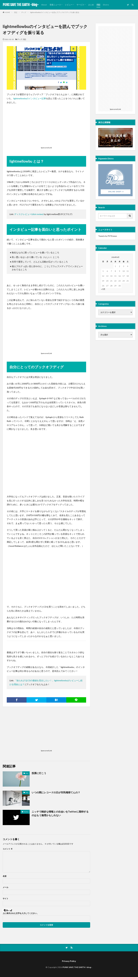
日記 (98, 5)
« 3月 (103, 289)
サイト (5, 898)
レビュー (69, 5)
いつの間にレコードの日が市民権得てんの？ (56, 792)
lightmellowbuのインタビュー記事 (29, 98)
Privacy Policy (69, 961)
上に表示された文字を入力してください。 (21, 913)
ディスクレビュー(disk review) (29, 214)
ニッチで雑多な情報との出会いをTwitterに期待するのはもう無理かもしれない (60, 813)
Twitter (26, 812)
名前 (4, 876)
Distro (106, 5)
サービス (80, 5)
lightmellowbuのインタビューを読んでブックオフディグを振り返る (54, 12)
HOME (7, 12)
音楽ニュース (55, 5)
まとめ (91, 5)
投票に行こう (39, 773)
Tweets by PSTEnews (107, 236)
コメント (8, 849)
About (44, 5)
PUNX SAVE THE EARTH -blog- (21, 4)
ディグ (23, 12)
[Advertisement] (46, 126)
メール (5, 887)
